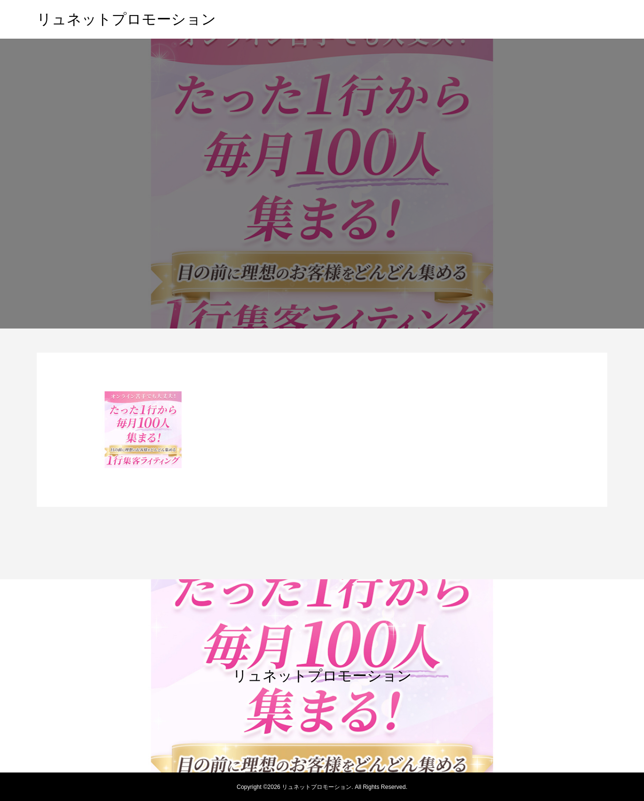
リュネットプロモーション (126, 19)
